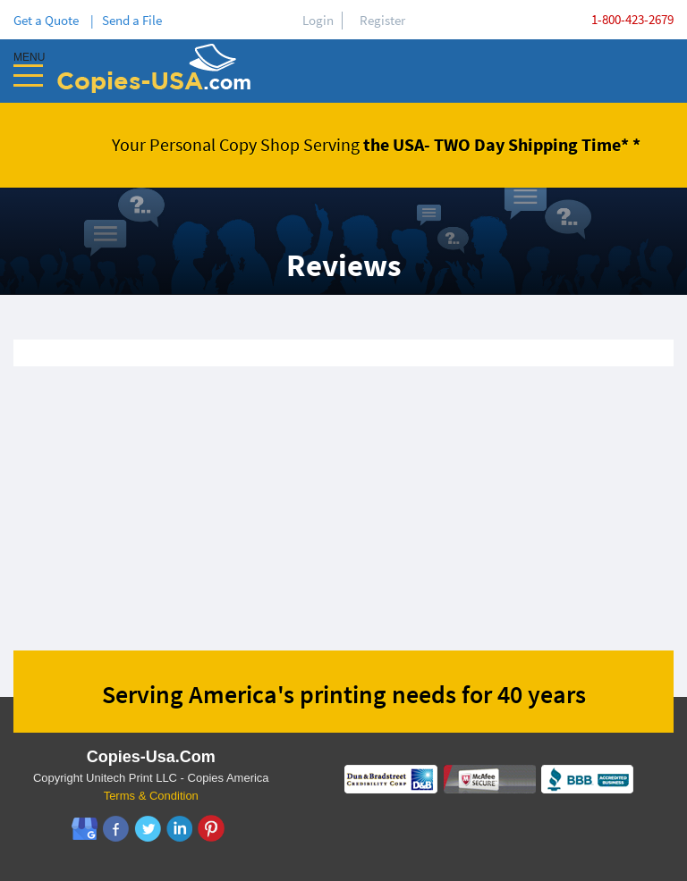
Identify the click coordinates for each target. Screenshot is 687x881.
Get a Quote (48, 20)
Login (318, 20)
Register (382, 20)
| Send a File (126, 20)
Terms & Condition (151, 795)
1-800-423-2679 (632, 19)
